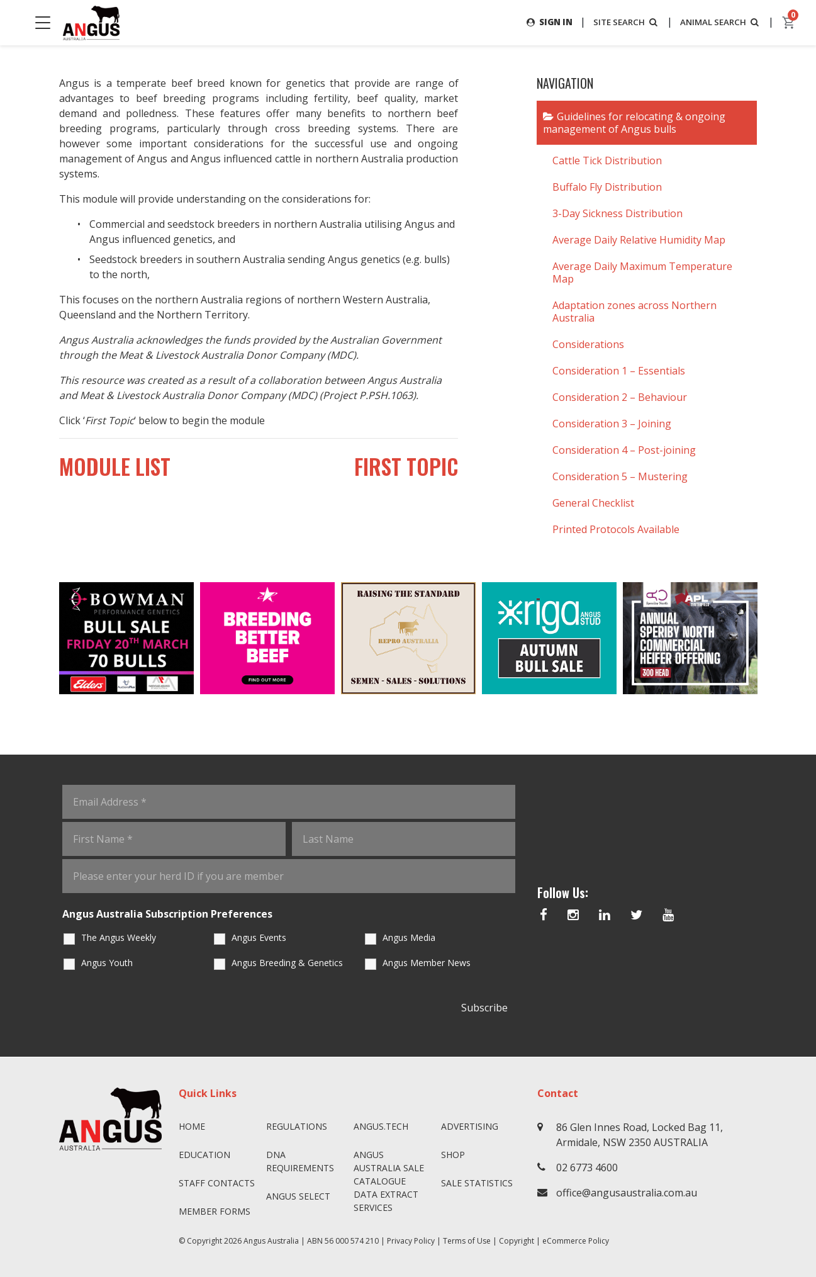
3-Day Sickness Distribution (617, 213)
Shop (453, 1155)
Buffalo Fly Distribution (607, 187)
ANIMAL (718, 22)
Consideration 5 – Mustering (620, 476)
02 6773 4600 (587, 1167)
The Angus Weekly (118, 938)
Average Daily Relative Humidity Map (638, 240)
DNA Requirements (300, 1161)
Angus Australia (271, 1240)
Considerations (588, 344)
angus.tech (381, 1126)
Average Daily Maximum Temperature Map (642, 272)
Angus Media (409, 938)
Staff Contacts (217, 1183)
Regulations (296, 1126)
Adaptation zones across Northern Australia (634, 311)
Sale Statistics (477, 1183)
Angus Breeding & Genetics (287, 963)
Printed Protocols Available (615, 529)
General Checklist (593, 503)
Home (192, 1126)
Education (204, 1155)
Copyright (516, 1240)
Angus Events (259, 938)
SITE (619, 22)
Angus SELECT (298, 1196)
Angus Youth (107, 963)
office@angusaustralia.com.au (626, 1193)
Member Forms (214, 1211)
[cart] (788, 22)
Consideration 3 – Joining (611, 423)
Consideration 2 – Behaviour (619, 397)
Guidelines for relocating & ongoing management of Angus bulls (634, 123)
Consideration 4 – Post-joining (624, 450)
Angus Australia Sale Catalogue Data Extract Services (389, 1181)
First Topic (393, 469)
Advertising (469, 1126)
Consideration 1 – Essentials (618, 371)
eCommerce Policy (575, 1240)
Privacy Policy (411, 1240)
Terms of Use (467, 1240)
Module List (129, 469)
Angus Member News (427, 963)
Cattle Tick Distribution (607, 160)
